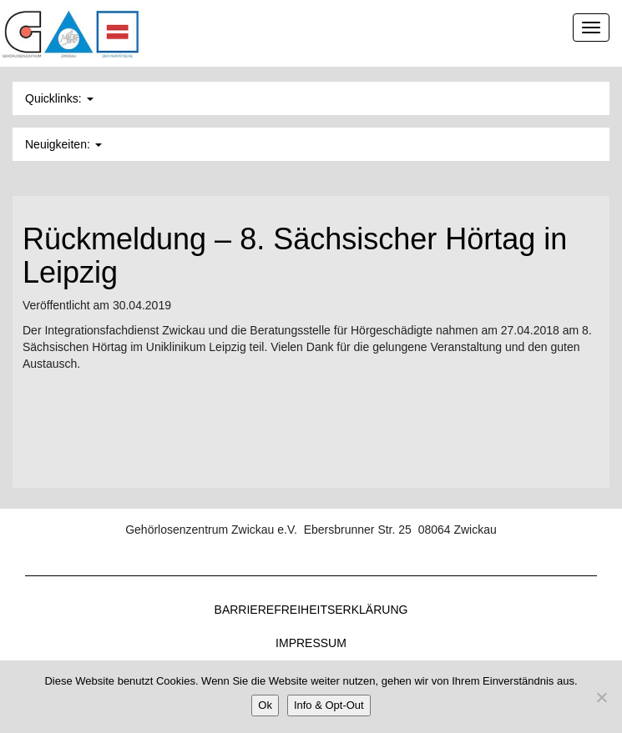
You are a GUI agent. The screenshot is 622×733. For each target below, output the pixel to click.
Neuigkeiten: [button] (63, 144)
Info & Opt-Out (329, 705)
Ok (265, 705)
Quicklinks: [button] (59, 98)
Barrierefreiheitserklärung (311, 609)
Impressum (311, 643)
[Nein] (601, 697)
